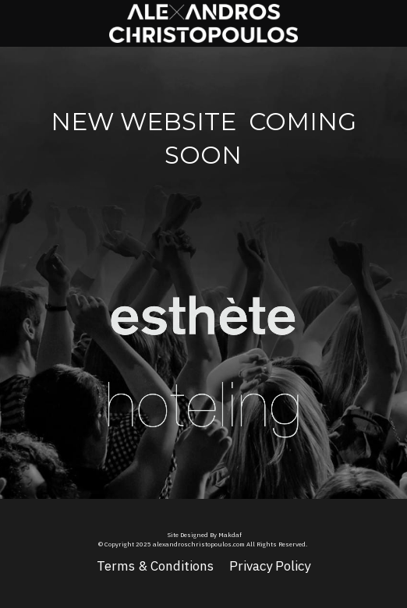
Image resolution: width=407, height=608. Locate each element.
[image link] (203, 302)
